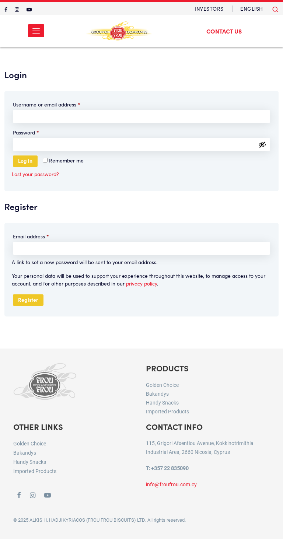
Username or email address (57, 103)
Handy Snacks (162, 402)
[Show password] (262, 144)
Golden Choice (162, 384)
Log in (25, 160)
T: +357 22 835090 (167, 468)
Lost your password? (35, 174)
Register (28, 299)
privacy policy (141, 283)
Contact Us (224, 31)
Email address (41, 235)
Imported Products (167, 411)
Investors (209, 9)
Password (36, 131)
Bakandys (157, 393)
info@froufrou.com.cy (171, 484)
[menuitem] (251, 9)
